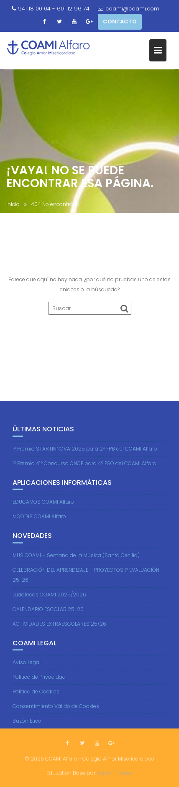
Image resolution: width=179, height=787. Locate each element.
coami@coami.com (128, 9)
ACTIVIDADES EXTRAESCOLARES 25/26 (59, 630)
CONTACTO (120, 21)
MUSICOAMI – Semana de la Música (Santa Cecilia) (76, 561)
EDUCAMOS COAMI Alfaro (43, 508)
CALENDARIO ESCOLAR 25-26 (48, 615)
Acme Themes (115, 772)
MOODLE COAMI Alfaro (39, 523)
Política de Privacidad (39, 684)
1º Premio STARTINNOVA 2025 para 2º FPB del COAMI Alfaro (85, 455)
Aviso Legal (27, 669)
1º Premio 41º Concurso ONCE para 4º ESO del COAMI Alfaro (84, 470)
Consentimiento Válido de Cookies (56, 713)
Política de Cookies (36, 698)
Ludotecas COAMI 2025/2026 (49, 601)
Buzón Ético (27, 727)
